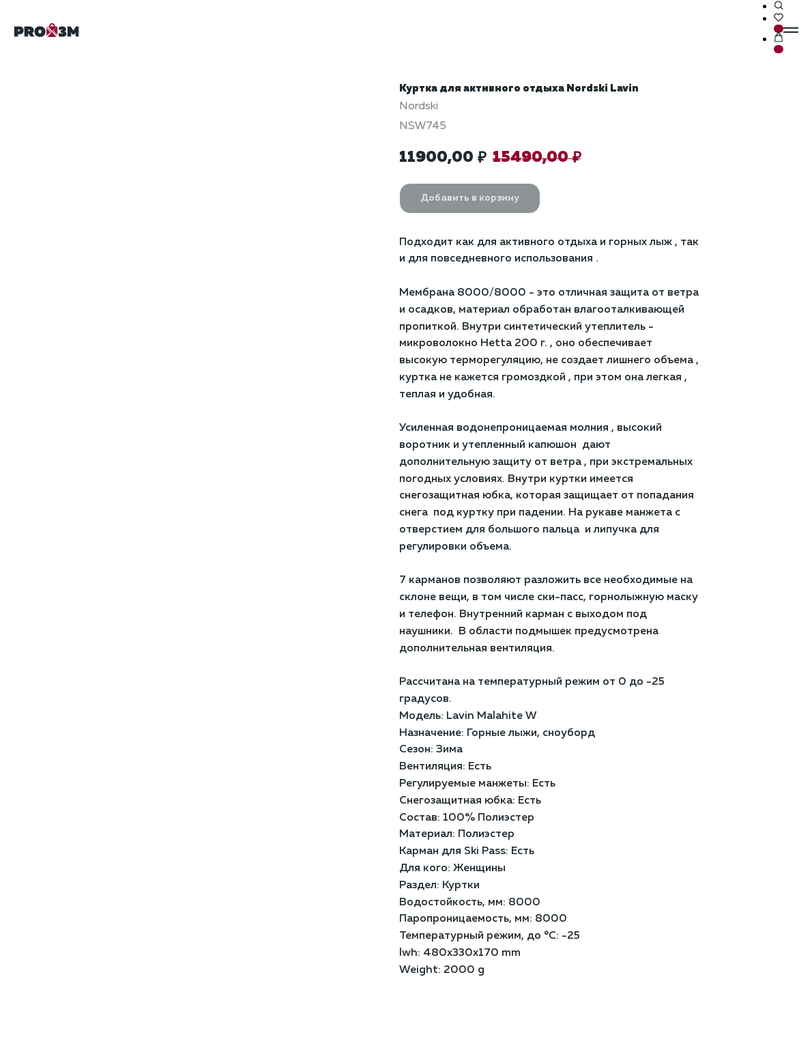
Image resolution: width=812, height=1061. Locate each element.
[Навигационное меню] (790, 30)
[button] (778, 6)
